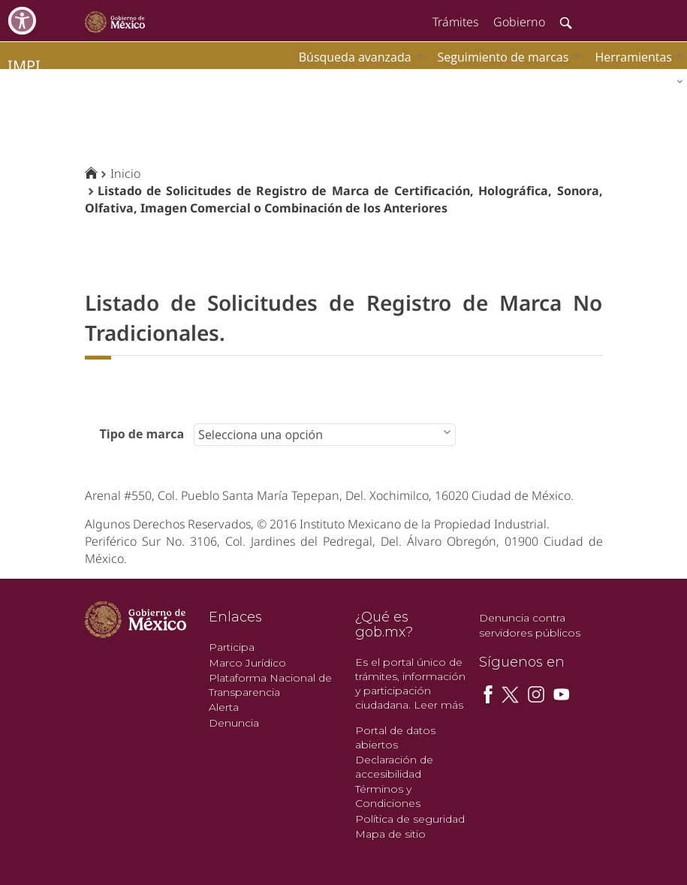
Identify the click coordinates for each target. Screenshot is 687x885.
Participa (232, 647)
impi (24, 66)
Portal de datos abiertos (395, 737)
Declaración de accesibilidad (394, 767)
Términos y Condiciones (387, 796)
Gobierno (519, 22)
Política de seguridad (410, 819)
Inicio (125, 173)
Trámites (455, 22)
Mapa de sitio (390, 834)
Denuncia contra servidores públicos (529, 625)
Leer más (438, 705)
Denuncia (234, 723)
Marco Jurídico (247, 663)
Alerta (224, 707)
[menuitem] (635, 57)
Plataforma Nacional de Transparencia (270, 685)
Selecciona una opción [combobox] (260, 434)
